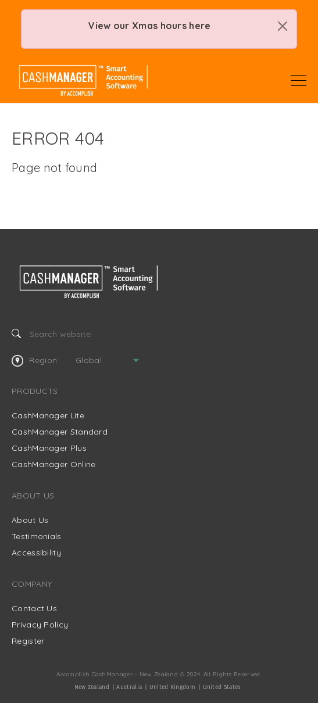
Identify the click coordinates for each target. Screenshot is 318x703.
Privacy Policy (40, 624)
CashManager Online (53, 464)
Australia (129, 687)
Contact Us (34, 608)
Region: (35, 361)
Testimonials (37, 536)
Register (28, 641)
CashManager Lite (48, 415)
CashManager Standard (60, 431)
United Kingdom (172, 687)
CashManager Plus (49, 448)
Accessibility (36, 552)
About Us (30, 520)
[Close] (282, 26)
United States (222, 687)
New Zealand (91, 687)
